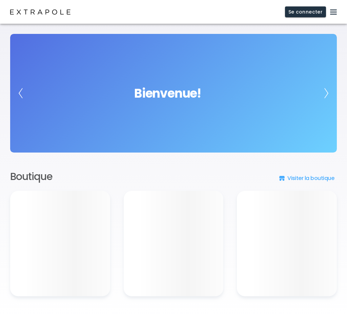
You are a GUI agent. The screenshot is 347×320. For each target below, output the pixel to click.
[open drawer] (333, 12)
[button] (307, 178)
